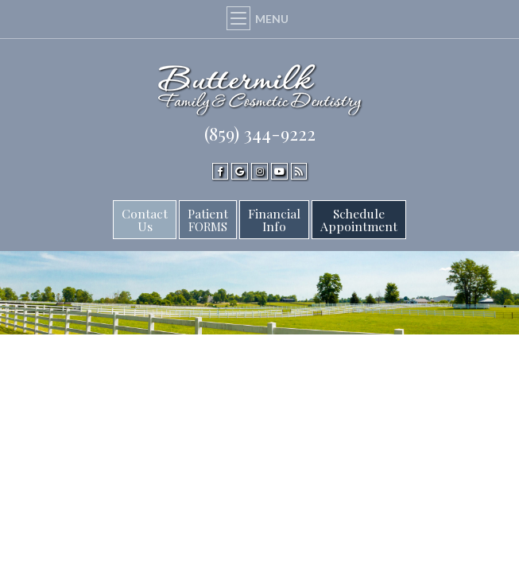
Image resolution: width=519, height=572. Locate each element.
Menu (259, 18)
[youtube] (279, 171)
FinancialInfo (274, 219)
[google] (239, 171)
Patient (208, 219)
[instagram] (259, 171)
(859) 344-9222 (260, 133)
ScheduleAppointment (358, 219)
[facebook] (220, 171)
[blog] (299, 171)
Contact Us (145, 219)
